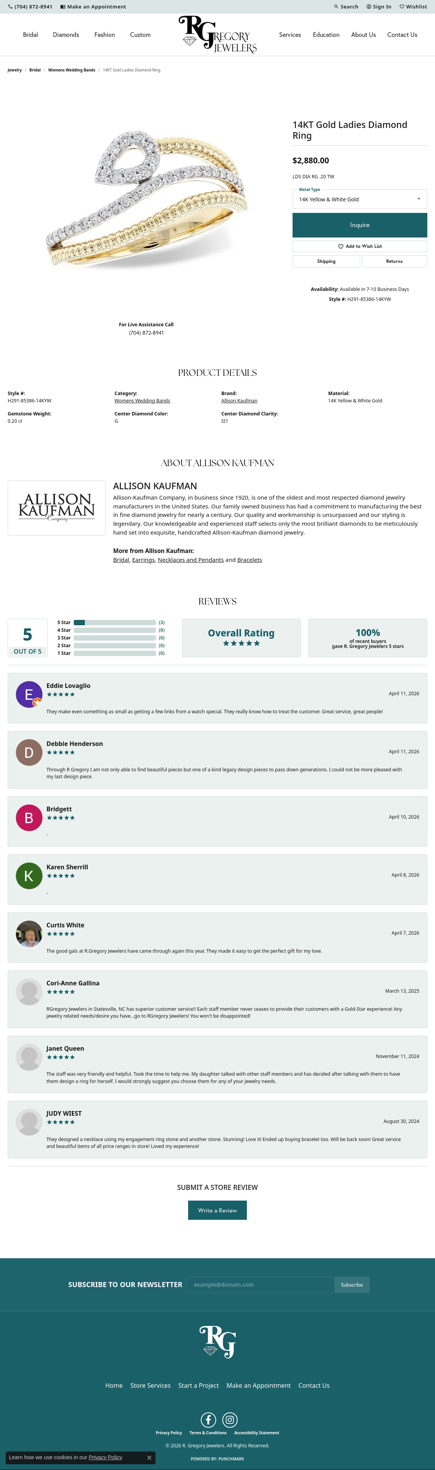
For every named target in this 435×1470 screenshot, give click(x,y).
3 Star (64, 638)
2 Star (64, 645)
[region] (146, 200)
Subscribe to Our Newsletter (125, 1284)
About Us (363, 34)
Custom (140, 34)
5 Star (64, 622)
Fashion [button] (104, 34)
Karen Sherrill (67, 867)
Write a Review (217, 1210)
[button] (346, 6)
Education (326, 34)
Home (114, 1385)
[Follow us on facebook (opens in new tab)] (208, 1420)
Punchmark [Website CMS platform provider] (231, 1459)
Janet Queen (65, 1048)
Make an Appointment (259, 1385)
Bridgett (59, 809)
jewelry (15, 70)
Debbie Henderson (74, 743)
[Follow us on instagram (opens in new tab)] (230, 1420)
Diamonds (66, 34)
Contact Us (402, 34)
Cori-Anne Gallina (72, 983)
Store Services (151, 1385)
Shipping (326, 261)
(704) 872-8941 (146, 332)
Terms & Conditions (208, 1433)
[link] (30, 6)
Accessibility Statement (256, 1433)
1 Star (64, 653)
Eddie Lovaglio (68, 685)
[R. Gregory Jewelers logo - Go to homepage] (218, 34)
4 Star (64, 630)
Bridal (30, 34)
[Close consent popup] (149, 1457)
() (162, 622)
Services (290, 34)
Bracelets (249, 559)
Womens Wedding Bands (72, 70)
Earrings (143, 559)
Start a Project (199, 1385)
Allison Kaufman (240, 400)
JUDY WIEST (64, 1113)
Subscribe (352, 1284)
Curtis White (65, 925)
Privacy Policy (169, 1433)
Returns (394, 261)
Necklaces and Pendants (191, 559)
